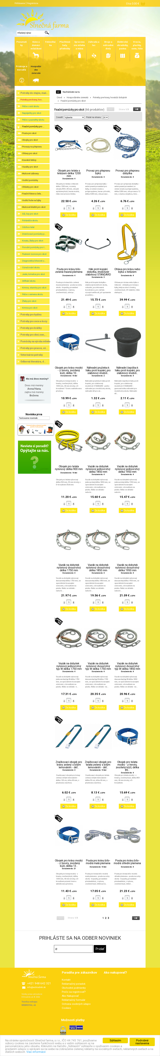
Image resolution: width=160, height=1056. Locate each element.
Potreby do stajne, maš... (34, 93)
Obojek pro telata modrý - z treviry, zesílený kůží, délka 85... (127, 766)
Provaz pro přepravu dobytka (127, 172)
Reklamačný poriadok (73, 983)
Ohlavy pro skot (29, 153)
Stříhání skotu (28, 281)
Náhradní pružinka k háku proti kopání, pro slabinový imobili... (98, 370)
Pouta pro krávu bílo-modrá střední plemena (127, 862)
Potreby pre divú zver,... (34, 334)
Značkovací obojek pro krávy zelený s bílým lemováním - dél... (69, 765)
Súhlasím (115, 1040)
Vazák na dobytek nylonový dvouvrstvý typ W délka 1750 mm (98, 666)
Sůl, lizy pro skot (30, 214)
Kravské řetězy (29, 160)
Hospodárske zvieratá (77, 97)
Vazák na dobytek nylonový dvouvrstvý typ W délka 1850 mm (127, 666)
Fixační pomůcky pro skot (73, 101)
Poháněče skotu (30, 220)
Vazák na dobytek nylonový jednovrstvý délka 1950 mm (127, 469)
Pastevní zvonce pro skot (34, 254)
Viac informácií (36, 1051)
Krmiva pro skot (29, 308)
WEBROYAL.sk (29, 1005)
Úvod (59, 97)
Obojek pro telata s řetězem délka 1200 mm (69, 173)
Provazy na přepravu (32, 146)
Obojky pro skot (30, 140)
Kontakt (66, 979)
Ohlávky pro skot (30, 187)
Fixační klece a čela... (32, 193)
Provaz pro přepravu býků (98, 172)
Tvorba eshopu (29, 1001)
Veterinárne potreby (32, 355)
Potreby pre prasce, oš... (34, 348)
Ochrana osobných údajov (76, 1003)
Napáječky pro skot (31, 113)
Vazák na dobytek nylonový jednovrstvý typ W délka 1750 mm (69, 666)
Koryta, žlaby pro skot (32, 240)
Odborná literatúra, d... (33, 361)
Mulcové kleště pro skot (34, 207)
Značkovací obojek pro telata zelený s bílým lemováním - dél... (98, 765)
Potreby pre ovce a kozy (34, 321)
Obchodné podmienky (74, 987)
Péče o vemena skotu (32, 294)
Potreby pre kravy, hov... (32, 99)
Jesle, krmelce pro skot (33, 274)
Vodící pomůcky (30, 180)
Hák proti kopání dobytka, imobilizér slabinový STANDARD (98, 272)
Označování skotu (31, 267)
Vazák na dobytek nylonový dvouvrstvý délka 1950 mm (127, 568)
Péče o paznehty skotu (33, 120)
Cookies (66, 1008)
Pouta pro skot (29, 133)
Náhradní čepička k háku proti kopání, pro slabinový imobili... (127, 370)
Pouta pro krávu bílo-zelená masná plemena (68, 270)
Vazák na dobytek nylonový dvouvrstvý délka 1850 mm (98, 568)
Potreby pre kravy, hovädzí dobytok (110, 97)
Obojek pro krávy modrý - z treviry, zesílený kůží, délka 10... (69, 370)
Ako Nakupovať (70, 995)
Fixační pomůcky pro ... (33, 126)
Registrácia (32, 3)
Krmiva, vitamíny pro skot (34, 287)
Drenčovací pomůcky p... (34, 234)
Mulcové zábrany (30, 173)
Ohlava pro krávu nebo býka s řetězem (127, 270)
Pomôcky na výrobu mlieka (36, 341)
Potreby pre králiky (31, 328)
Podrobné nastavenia (142, 1042)
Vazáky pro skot (30, 167)
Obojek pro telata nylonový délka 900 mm (69, 468)
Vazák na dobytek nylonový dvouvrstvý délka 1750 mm (69, 568)
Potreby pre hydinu (31, 314)
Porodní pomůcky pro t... (34, 247)
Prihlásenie (20, 3)
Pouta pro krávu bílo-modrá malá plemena (98, 862)
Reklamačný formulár (73, 999)
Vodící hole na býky (31, 200)
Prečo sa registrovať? (74, 991)
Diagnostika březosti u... (34, 261)
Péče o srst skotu (30, 106)
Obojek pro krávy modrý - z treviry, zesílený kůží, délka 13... (69, 863)
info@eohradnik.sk (36, 987)
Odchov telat (28, 227)
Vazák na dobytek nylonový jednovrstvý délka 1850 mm (98, 469)
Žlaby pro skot (29, 301)
